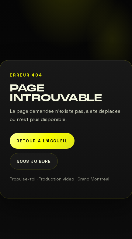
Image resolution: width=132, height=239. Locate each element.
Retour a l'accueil (42, 141)
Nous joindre (34, 161)
